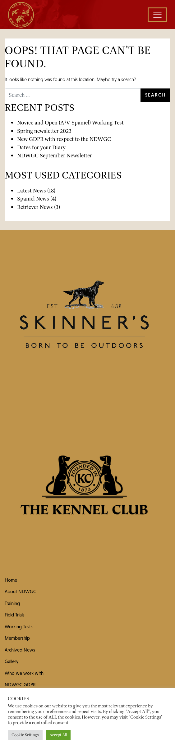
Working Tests (19, 626)
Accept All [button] (58, 735)
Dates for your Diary (41, 147)
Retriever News (35, 206)
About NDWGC (20, 591)
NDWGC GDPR (20, 684)
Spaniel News (33, 198)
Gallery (11, 661)
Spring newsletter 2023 (44, 130)
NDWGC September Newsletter (54, 155)
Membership (17, 638)
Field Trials (15, 614)
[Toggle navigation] (157, 14)
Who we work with (24, 673)
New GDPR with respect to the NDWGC (64, 138)
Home (11, 580)
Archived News (20, 649)
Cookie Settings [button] (25, 735)
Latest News (31, 190)
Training (12, 603)
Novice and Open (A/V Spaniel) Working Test (70, 122)
